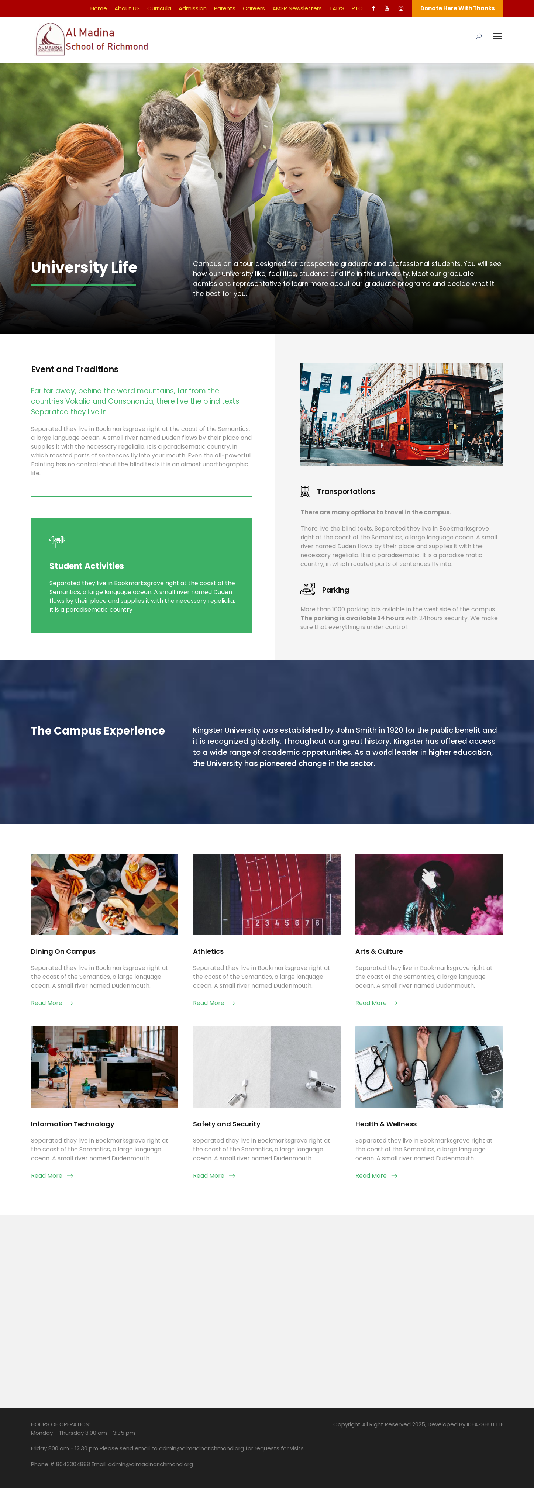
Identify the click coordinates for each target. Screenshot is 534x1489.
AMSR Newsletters (297, 8)
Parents (224, 8)
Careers (254, 8)
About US (127, 8)
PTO (357, 8)
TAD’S (336, 8)
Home (98, 8)
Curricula (159, 8)
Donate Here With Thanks (457, 8)
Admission (193, 8)
